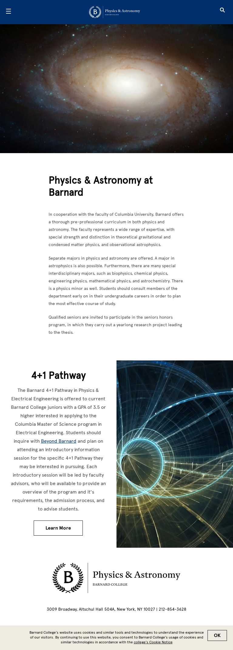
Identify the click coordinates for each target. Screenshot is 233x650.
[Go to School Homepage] (114, 12)
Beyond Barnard (58, 441)
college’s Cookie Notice (153, 642)
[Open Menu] (8, 12)
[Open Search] (222, 12)
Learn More (58, 528)
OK (217, 635)
